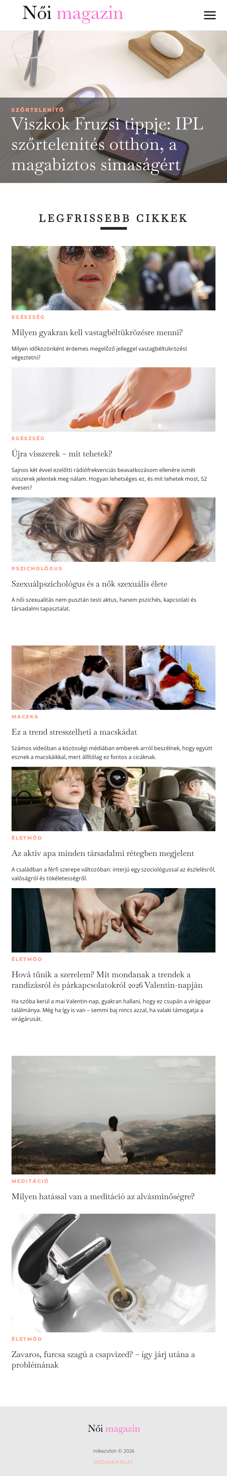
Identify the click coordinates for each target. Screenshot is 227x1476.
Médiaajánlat (114, 1462)
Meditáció (30, 1181)
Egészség (28, 317)
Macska (25, 717)
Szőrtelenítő (37, 110)
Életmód (27, 838)
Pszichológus (37, 569)
